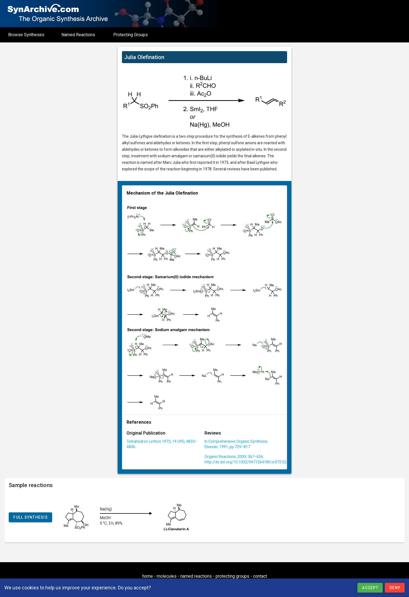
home (147, 576)
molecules (167, 576)
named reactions (196, 576)
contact (260, 576)
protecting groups (232, 576)
